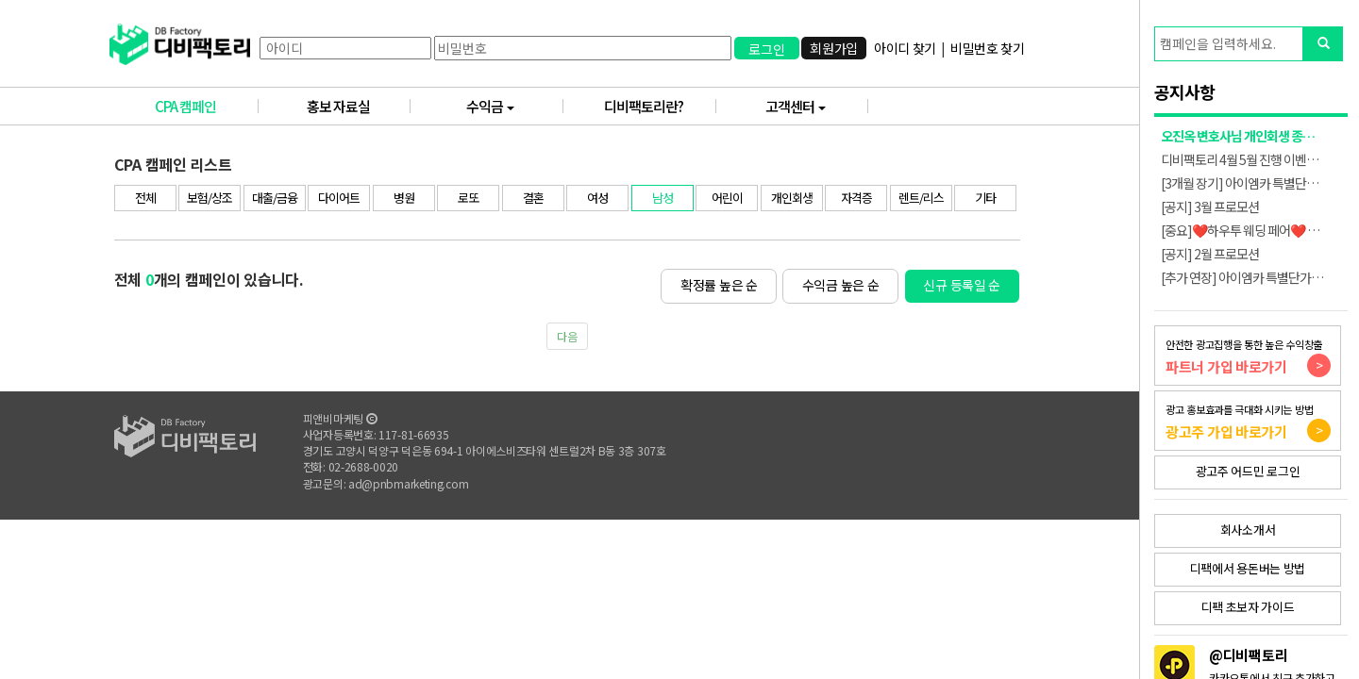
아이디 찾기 (905, 48)
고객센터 (816, 106)
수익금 (514, 106)
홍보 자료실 (359, 106)
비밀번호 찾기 (987, 48)
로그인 (766, 49)
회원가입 (834, 48)
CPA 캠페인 (207, 106)
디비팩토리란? (660, 106)
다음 (567, 336)
